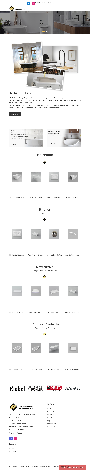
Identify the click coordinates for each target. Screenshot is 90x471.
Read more (15, 114)
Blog (48, 421)
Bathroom (13, 448)
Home (49, 408)
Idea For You (51, 424)
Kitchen (12, 451)
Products (50, 414)
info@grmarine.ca (55, 3)
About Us (50, 411)
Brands (49, 418)
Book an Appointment (56, 427)
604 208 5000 (41, 3)
